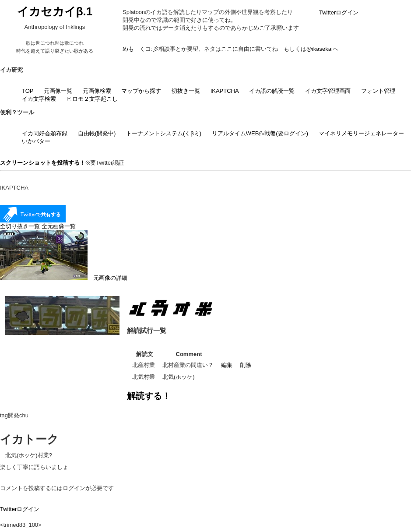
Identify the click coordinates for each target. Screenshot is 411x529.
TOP (28, 91)
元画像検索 (97, 91)
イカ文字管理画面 (328, 91)
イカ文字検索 (39, 98)
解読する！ (149, 396)
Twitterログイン (338, 12)
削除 (245, 365)
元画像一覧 (58, 91)
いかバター (36, 141)
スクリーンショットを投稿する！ (42, 162)
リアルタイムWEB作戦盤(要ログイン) (260, 133)
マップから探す (141, 91)
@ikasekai (319, 49)
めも (128, 49)
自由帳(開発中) (97, 133)
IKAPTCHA (225, 91)
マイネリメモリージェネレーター (361, 133)
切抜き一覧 (186, 91)
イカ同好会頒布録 (44, 133)
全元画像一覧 (59, 226)
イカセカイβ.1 (55, 11)
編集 (226, 365)
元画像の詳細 (63, 278)
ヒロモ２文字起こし (92, 98)
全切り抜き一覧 (20, 226)
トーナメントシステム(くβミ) (163, 133)
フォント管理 (378, 91)
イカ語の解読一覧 (272, 91)
